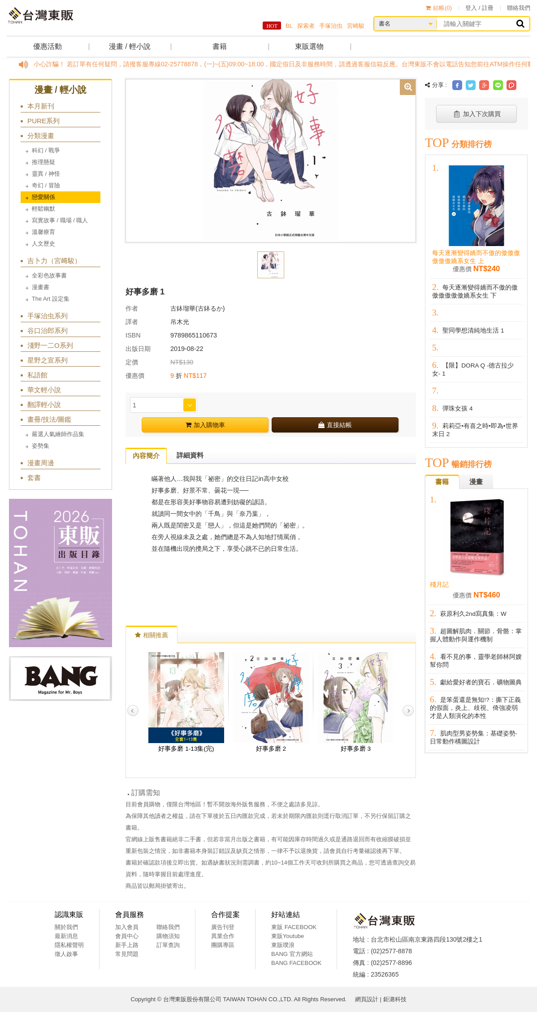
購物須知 (168, 936)
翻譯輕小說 (44, 404)
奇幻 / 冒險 (46, 185)
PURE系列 (43, 121)
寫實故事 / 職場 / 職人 (60, 220)
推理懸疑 (43, 162)
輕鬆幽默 (43, 208)
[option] (271, 160)
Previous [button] (133, 710)
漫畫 (476, 481)
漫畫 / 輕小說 (130, 46)
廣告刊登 (222, 927)
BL (289, 25)
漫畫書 (40, 287)
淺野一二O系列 (50, 345)
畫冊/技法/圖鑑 (49, 419)
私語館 (37, 375)
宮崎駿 (355, 25)
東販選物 (309, 46)
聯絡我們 (518, 7)
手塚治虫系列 (47, 316)
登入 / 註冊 (479, 7)
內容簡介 (146, 455)
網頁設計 (366, 999)
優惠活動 (47, 46)
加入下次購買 (477, 114)
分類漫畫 (40, 135)
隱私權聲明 (69, 945)
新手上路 (127, 945)
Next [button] (408, 710)
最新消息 (66, 936)
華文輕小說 (44, 390)
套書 (34, 477)
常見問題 (127, 954)
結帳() (438, 7)
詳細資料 (190, 455)
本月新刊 (40, 106)
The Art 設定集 (50, 298)
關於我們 (66, 927)
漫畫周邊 (40, 463)
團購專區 (222, 945)
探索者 (306, 25)
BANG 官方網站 (291, 954)
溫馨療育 (43, 232)
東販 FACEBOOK (293, 927)
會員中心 (127, 936)
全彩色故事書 (49, 275)
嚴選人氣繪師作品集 (58, 434)
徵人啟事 (66, 954)
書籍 (219, 46)
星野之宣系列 (47, 360)
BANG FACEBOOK (296, 963)
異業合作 (222, 936)
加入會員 (127, 927)
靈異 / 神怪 (46, 173)
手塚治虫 (330, 25)
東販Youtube (287, 936)
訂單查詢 (168, 945)
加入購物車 (205, 424)
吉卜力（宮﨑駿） (54, 260)
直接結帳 (335, 424)
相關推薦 (151, 635)
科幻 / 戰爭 (46, 150)
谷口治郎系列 (47, 330)
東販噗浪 (282, 945)
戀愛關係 (43, 197)
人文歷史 (43, 243)
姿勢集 (40, 445)
